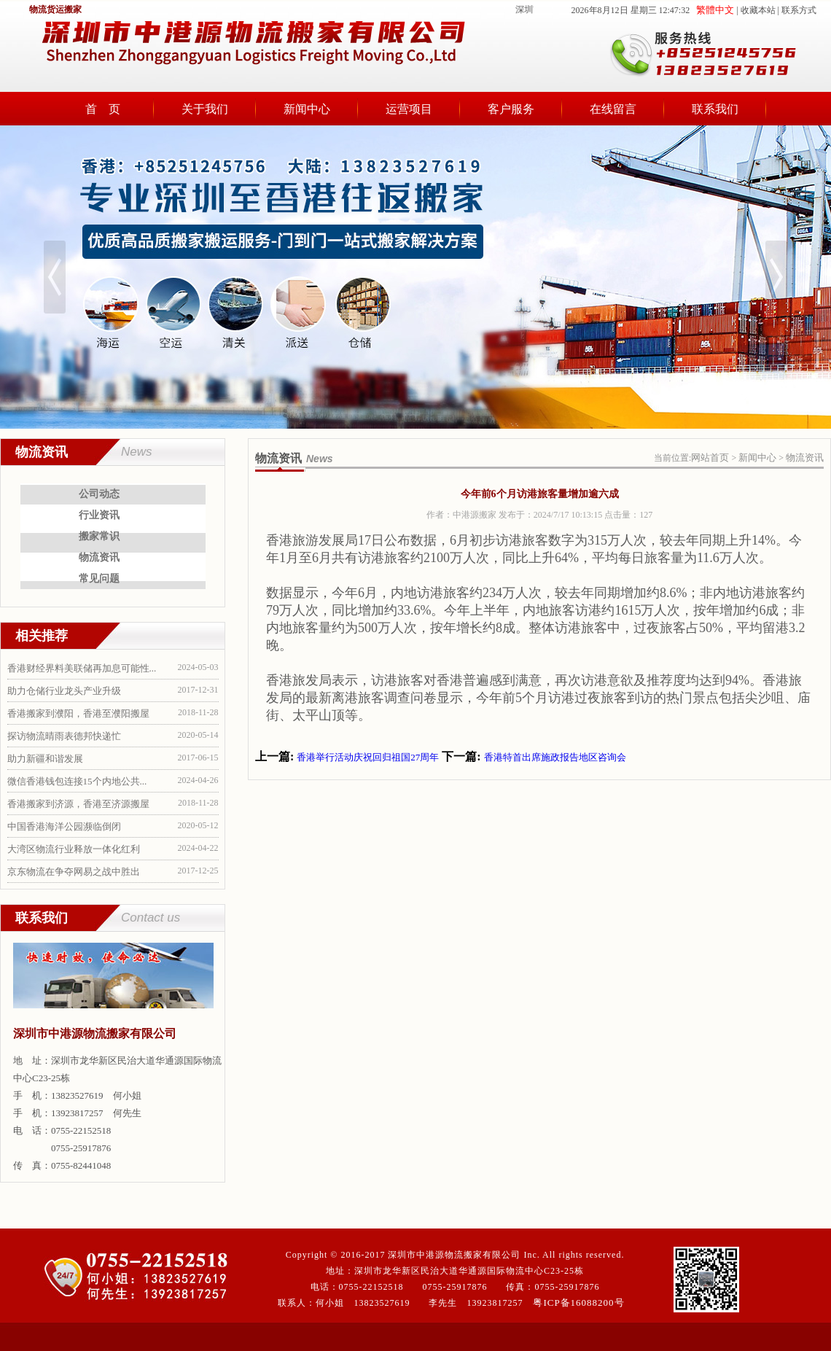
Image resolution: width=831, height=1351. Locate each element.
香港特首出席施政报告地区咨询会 (555, 757)
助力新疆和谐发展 (45, 758)
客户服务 (511, 109)
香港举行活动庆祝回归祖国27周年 (368, 757)
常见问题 (99, 578)
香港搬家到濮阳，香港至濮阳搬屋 (78, 713)
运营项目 (409, 109)
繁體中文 (715, 9)
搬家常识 (99, 536)
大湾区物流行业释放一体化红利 (73, 849)
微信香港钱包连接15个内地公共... (77, 781)
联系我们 (715, 109)
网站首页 (710, 457)
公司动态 (99, 493)
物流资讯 (99, 557)
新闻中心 (307, 109)
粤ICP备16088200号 (578, 1302)
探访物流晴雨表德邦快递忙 (64, 736)
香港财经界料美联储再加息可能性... (82, 668)
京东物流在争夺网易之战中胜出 (73, 871)
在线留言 (613, 109)
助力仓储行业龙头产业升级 (64, 690)
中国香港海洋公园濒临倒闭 (64, 826)
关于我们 (205, 109)
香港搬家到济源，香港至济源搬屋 (78, 803)
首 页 (102, 109)
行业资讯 (99, 515)
